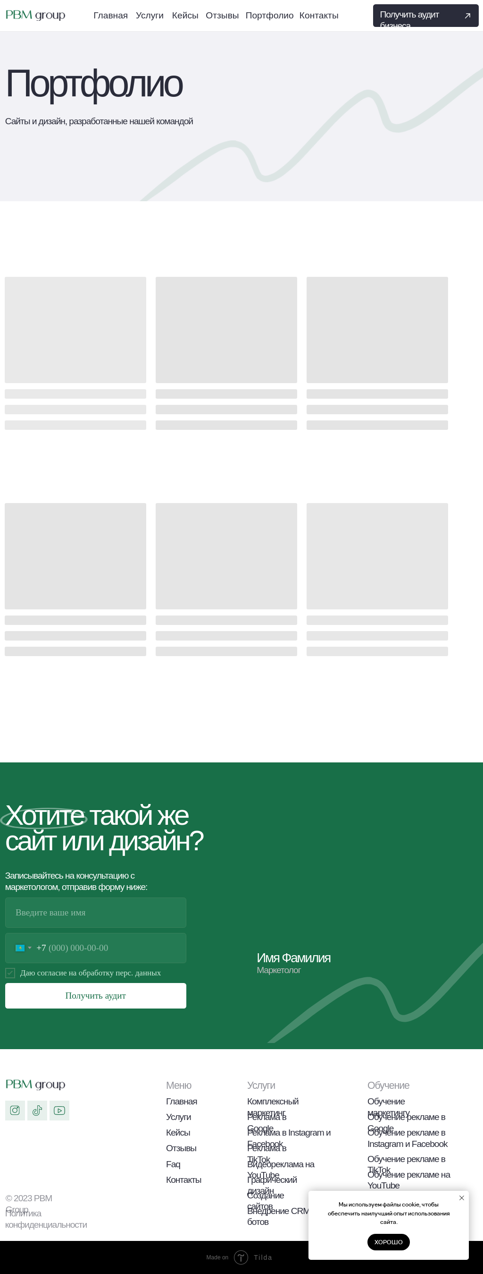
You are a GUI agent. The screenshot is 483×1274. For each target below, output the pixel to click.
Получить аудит (95, 995)
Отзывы (181, 1148)
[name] (95, 913)
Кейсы (178, 1132)
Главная (181, 1101)
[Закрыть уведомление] (461, 1198)
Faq (173, 1164)
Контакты (183, 1180)
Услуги (178, 1117)
